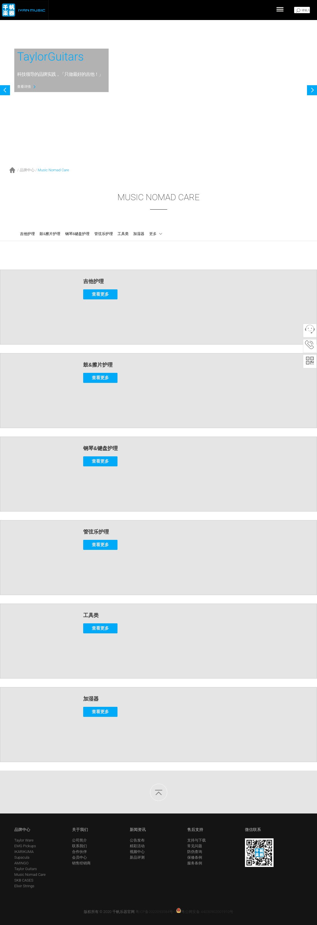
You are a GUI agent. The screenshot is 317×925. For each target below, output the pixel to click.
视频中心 (137, 852)
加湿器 (138, 234)
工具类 (123, 234)
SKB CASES (23, 880)
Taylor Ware (23, 840)
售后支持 (195, 829)
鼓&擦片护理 (49, 234)
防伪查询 (194, 852)
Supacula (21, 857)
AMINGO (21, 863)
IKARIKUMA (24, 852)
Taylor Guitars (25, 869)
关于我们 (80, 829)
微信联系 (253, 829)
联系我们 (79, 846)
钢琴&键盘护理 (77, 234)
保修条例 (194, 857)
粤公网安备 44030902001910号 (204, 912)
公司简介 (79, 840)
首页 (12, 170)
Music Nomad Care (53, 170)
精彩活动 (137, 846)
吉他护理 (27, 234)
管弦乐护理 (103, 234)
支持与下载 (196, 840)
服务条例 (194, 863)
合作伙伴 (79, 852)
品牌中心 (27, 170)
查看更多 (100, 294)
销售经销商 (81, 863)
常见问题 (194, 846)
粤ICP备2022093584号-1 (155, 912)
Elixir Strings (24, 886)
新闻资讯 (138, 829)
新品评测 (137, 857)
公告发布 (137, 840)
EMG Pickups (25, 846)
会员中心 (79, 857)
